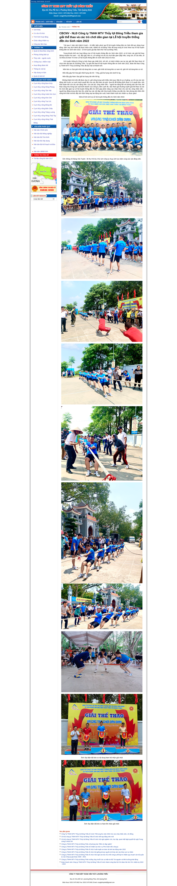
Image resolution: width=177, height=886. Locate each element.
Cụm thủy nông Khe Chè (43, 98)
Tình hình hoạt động (41, 37)
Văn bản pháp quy (42, 126)
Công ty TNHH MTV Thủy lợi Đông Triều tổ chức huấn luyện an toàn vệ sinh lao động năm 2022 (93, 849)
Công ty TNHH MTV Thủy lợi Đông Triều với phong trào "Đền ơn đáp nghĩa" (86, 844)
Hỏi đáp (69, 22)
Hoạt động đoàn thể (41, 65)
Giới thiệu (49, 22)
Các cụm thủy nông (43, 80)
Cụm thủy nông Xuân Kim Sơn (45, 94)
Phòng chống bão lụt (41, 54)
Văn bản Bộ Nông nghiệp (43, 134)
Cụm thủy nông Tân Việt (42, 90)
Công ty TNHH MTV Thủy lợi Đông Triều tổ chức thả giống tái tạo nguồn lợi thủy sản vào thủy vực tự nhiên (97, 852)
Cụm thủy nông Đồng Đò (43, 105)
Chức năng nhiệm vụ (41, 40)
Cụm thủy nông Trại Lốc (42, 101)
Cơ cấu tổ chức (39, 33)
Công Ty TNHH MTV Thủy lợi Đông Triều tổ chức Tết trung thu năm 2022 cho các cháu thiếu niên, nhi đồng (97, 834)
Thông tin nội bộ (39, 69)
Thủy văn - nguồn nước (42, 58)
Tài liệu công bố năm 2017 (43, 158)
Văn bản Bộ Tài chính (41, 137)
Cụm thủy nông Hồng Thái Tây (45, 116)
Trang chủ (40, 22)
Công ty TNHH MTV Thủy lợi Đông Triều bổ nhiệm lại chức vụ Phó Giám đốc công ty (89, 847)
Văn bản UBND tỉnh (41, 151)
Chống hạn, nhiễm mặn (42, 62)
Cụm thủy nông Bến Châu (43, 108)
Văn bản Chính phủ (41, 130)
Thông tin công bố (41, 155)
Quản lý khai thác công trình (44, 51)
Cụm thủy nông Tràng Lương (44, 112)
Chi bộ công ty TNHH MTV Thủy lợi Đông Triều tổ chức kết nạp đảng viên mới (87, 836)
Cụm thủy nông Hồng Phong (44, 87)
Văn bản (59, 22)
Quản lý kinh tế (39, 76)
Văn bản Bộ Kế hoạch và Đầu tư (44, 146)
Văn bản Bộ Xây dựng (42, 141)
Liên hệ (78, 22)
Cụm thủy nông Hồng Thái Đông (43, 121)
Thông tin (38, 48)
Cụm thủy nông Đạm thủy (43, 83)
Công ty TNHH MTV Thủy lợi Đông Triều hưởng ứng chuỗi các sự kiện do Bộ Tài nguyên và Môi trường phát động (99, 859)
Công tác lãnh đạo (40, 44)
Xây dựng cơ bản (40, 72)
